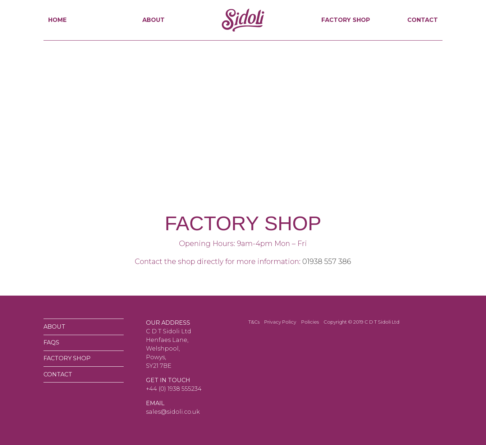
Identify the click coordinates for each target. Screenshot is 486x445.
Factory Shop (345, 20)
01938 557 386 (326, 261)
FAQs (51, 342)
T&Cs (254, 322)
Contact (422, 20)
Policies (310, 322)
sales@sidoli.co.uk (173, 411)
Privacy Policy (280, 322)
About (153, 20)
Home (57, 20)
